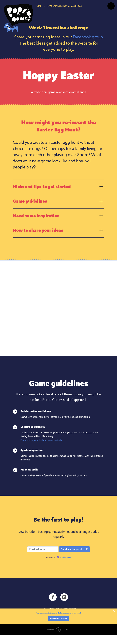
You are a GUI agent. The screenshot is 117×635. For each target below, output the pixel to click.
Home (38, 6)
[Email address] (42, 549)
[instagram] (64, 597)
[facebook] (53, 597)
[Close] (113, 611)
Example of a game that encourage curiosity (41, 440)
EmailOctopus (65, 557)
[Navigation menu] (111, 6)
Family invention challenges (65, 6)
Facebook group (88, 37)
